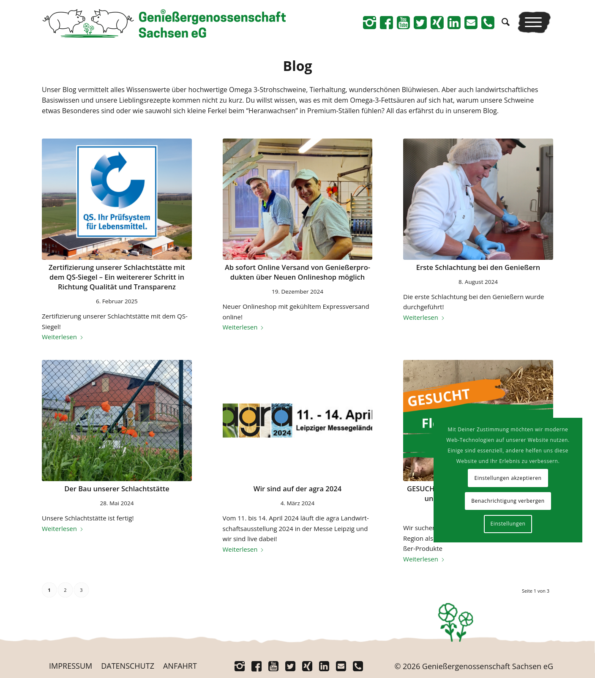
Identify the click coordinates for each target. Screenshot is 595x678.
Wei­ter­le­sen (63, 336)
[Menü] (534, 22)
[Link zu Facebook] (386, 22)
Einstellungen (508, 523)
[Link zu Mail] (470, 22)
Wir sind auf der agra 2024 (297, 488)
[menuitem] (505, 22)
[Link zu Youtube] (403, 22)
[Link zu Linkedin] (453, 22)
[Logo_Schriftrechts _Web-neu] (164, 25)
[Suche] (505, 22)
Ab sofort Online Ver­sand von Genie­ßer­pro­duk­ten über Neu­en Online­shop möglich (297, 272)
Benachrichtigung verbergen (508, 500)
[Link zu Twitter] (420, 22)
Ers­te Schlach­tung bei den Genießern (478, 267)
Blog (297, 66)
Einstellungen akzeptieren (507, 478)
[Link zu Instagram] (369, 22)
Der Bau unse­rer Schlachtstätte (116, 488)
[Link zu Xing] (437, 22)
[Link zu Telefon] (487, 22)
